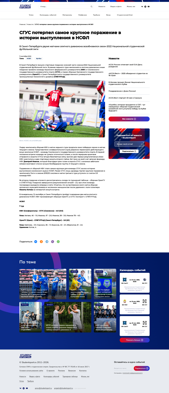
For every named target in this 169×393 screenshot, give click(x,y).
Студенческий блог (125, 15)
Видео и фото (115, 6)
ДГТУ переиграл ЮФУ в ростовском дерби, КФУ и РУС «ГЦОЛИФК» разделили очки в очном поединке (30, 326)
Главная (22, 24)
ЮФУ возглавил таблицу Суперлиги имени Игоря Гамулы (104, 327)
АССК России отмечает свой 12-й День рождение (125, 66)
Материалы (67, 15)
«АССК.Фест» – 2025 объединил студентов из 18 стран (128, 74)
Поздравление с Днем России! (122, 91)
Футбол (38, 58)
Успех (31, 15)
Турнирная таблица (70, 376)
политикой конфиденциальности (132, 373)
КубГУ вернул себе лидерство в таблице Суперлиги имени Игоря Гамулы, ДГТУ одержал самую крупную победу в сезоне (34, 293)
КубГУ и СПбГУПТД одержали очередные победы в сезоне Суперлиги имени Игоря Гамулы (79, 293)
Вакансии (72, 370)
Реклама (61, 370)
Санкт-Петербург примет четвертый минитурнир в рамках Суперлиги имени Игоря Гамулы (104, 293)
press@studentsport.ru (43, 388)
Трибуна (96, 15)
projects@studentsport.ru (63, 388)
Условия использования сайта (31, 370)
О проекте (51, 370)
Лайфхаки (82, 15)
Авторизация (144, 15)
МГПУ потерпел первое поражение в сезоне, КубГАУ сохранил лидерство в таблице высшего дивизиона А (61, 327)
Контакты (82, 370)
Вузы (108, 15)
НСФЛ (29, 58)
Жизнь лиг (131, 6)
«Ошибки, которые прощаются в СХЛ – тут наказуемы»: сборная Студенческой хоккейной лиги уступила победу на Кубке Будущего (127, 108)
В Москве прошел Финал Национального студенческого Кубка (127, 83)
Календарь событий (48, 15)
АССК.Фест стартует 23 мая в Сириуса (125, 98)
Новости (101, 6)
